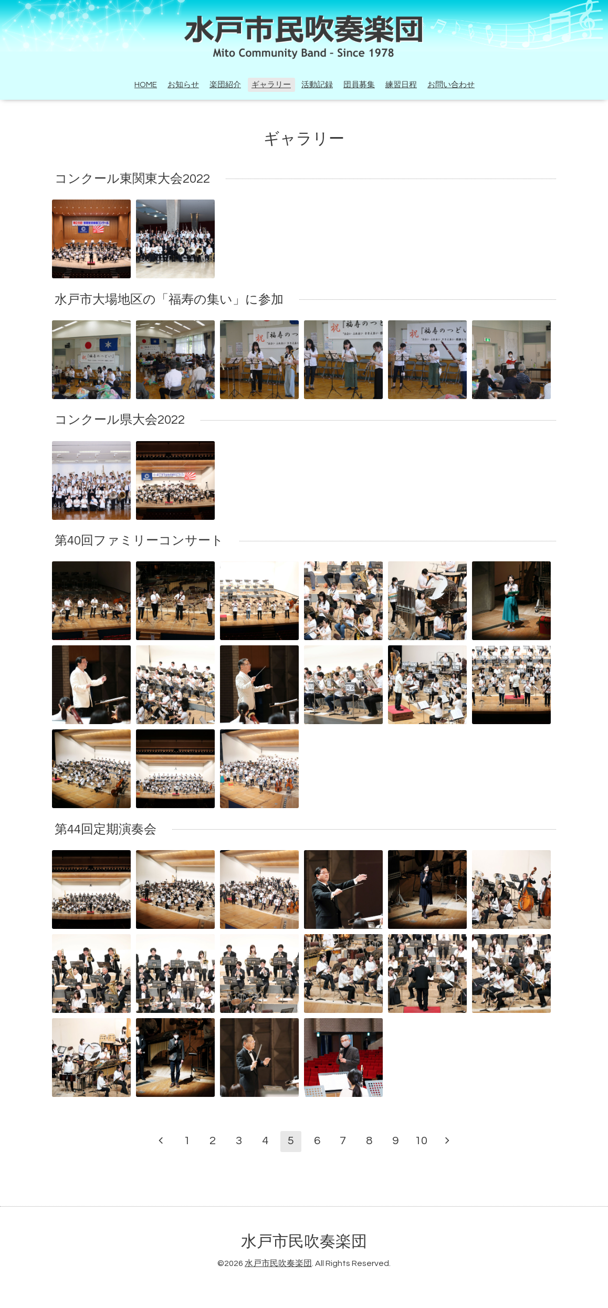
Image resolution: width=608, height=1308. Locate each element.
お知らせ (183, 85)
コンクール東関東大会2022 (132, 178)
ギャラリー (271, 85)
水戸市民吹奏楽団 (304, 1241)
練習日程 (401, 85)
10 (421, 1141)
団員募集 (359, 85)
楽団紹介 (225, 85)
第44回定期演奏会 (105, 829)
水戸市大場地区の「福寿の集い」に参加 (169, 299)
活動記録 (317, 85)
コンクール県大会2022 (120, 419)
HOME (145, 85)
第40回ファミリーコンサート (139, 540)
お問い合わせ (451, 85)
